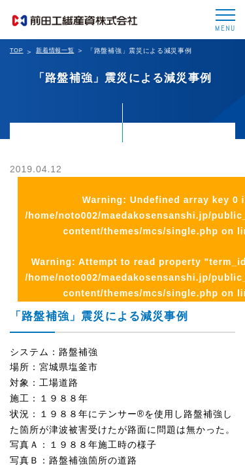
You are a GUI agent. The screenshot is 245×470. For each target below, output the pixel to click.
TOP (16, 50)
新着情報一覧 (55, 50)
